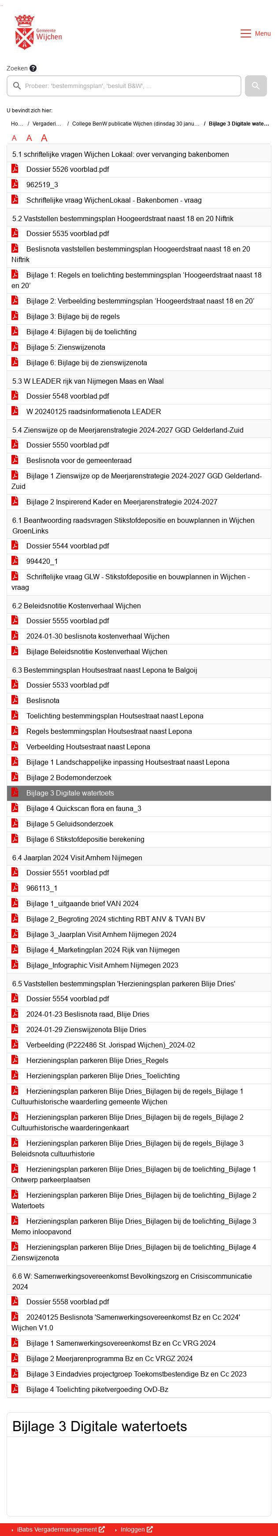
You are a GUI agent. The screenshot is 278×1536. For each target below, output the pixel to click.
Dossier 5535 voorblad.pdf (60, 233)
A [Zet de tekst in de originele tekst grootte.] (14, 138)
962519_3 (34, 185)
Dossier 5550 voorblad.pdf (60, 445)
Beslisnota (35, 700)
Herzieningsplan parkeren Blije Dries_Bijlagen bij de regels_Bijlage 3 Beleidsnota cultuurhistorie (127, 1149)
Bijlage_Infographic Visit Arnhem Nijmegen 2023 (94, 965)
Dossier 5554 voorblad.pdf (60, 999)
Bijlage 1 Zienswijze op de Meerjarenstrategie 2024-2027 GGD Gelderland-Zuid (136, 481)
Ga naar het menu (2, 5)
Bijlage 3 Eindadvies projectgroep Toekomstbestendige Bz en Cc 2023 (129, 1374)
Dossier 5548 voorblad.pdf (60, 396)
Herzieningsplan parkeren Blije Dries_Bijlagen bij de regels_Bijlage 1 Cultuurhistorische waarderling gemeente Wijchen (127, 1097)
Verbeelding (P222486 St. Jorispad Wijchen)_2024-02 (103, 1045)
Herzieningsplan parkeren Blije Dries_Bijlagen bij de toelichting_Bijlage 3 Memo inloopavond (133, 1227)
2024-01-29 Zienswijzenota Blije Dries (78, 1029)
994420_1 (34, 561)
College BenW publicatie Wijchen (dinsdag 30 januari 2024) (144, 124)
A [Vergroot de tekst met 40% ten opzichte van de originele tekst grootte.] (44, 138)
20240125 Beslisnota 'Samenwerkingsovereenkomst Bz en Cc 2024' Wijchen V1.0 (125, 1323)
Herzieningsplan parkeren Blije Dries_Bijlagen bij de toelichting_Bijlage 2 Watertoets (133, 1201)
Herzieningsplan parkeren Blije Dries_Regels (89, 1060)
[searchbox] (124, 85)
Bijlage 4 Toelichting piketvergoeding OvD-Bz (89, 1389)
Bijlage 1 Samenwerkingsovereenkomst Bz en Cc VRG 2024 (113, 1343)
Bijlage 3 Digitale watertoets (62, 793)
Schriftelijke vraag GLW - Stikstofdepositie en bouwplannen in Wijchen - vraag (130, 582)
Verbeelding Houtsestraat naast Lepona (80, 747)
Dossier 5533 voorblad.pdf (60, 685)
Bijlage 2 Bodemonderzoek (61, 777)
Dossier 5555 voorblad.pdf (60, 621)
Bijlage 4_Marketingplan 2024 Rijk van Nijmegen (95, 950)
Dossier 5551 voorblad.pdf (60, 873)
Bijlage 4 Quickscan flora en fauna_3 (76, 808)
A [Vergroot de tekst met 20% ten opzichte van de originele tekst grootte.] (29, 138)
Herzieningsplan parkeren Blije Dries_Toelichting (95, 1076)
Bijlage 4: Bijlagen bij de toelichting (74, 332)
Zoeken (17, 68)
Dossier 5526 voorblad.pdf (60, 169)
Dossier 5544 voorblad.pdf (60, 546)
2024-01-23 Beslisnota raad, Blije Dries (80, 1014)
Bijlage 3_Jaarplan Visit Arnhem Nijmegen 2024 (94, 934)
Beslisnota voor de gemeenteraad (71, 460)
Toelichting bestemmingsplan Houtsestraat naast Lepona (107, 716)
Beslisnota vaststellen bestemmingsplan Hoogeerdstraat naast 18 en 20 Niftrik (130, 254)
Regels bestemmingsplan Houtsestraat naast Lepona (101, 731)
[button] (256, 85)
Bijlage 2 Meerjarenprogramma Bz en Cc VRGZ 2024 (102, 1358)
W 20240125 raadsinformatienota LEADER (86, 411)
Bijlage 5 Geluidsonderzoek (62, 824)
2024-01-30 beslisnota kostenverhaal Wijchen (90, 636)
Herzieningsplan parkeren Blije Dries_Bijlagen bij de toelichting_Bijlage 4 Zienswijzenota (133, 1253)
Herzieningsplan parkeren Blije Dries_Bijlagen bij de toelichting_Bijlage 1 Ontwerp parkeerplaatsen (133, 1175)
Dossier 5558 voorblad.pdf (60, 1302)
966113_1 (34, 888)
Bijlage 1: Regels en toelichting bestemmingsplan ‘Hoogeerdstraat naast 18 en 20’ (136, 280)
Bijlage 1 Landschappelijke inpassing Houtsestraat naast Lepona (120, 762)
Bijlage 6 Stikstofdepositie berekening (78, 839)
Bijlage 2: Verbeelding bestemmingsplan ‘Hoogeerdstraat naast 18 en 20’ (133, 301)
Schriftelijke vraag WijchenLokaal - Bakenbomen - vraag (106, 200)
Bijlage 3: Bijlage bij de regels (65, 316)
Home (18, 124)
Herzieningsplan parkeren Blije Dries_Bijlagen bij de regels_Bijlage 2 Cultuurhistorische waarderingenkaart (127, 1123)
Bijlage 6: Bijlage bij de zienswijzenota (79, 362)
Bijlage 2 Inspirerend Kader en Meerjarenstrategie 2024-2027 (114, 502)
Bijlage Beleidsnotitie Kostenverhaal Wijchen (89, 651)
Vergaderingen (50, 124)
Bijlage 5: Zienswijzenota (58, 347)
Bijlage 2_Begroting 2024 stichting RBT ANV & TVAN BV (108, 919)
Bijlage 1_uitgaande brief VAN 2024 (75, 903)
